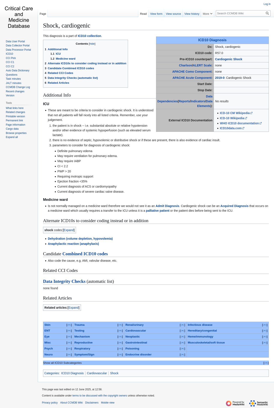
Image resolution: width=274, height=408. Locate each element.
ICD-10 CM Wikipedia (235, 113)
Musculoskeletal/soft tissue (206, 342)
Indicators (198, 101)
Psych (49, 348)
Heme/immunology (200, 336)
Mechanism (82, 336)
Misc (48, 342)
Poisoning (132, 348)
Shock (114, 373)
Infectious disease (200, 324)
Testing (79, 330)
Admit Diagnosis (167, 206)
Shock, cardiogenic (66, 25)
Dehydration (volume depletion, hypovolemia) (80, 238)
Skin (48, 324)
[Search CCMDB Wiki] (243, 13)
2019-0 (220, 77)
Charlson (185, 65)
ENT (47, 330)
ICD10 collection (89, 36)
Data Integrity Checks (64, 281)
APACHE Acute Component (192, 77)
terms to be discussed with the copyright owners (99, 395)
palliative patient (158, 210)
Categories (51, 373)
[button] (12, 137)
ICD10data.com (230, 128)
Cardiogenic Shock (228, 59)
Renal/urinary (134, 324)
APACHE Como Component (191, 71)
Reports (184, 101)
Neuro (49, 354)
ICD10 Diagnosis (212, 40)
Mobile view (108, 402)
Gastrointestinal (136, 342)
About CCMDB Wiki (71, 402)
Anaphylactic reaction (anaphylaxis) (73, 243)
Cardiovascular (135, 330)
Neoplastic (132, 336)
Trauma (79, 324)
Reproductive (83, 342)
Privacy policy (50, 402)
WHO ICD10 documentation (239, 123)
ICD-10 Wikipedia (232, 118)
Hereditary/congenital (202, 330)
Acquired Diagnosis (234, 206)
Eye (47, 336)
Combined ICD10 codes (85, 253)
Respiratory (82, 348)
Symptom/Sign (84, 354)
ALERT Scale (202, 65)
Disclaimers (91, 402)
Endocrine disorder (138, 354)
